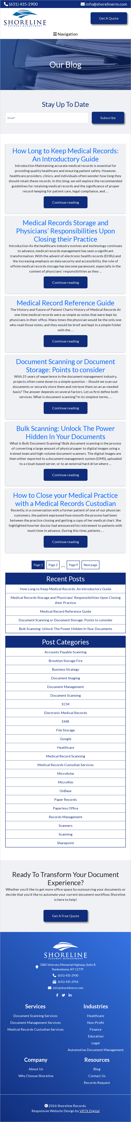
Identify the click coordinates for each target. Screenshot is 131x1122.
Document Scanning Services (35, 1016)
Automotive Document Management (96, 1050)
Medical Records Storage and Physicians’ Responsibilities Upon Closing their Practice (65, 231)
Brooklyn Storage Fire (66, 661)
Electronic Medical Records (65, 713)
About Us (36, 1069)
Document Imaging (65, 678)
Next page (90, 565)
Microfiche (65, 773)
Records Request (97, 1082)
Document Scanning (65, 695)
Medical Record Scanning (65, 756)
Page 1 (38, 565)
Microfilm (65, 782)
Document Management (65, 687)
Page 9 (73, 565)
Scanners (65, 825)
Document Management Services (35, 1022)
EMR (65, 721)
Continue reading (65, 202)
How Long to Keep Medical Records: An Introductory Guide (65, 155)
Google (65, 739)
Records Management (65, 817)
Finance (96, 1029)
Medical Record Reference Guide (65, 303)
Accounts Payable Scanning (65, 652)
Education (96, 1036)
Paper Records (65, 799)
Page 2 (52, 565)
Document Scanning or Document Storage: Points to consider (65, 365)
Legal (95, 1043)
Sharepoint (65, 843)
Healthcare (65, 747)
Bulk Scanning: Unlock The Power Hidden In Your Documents (65, 432)
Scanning (65, 834)
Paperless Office (65, 808)
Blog (96, 1069)
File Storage (65, 730)
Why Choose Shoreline (35, 1076)
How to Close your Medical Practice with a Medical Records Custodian (65, 499)
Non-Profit (95, 1022)
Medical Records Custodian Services (65, 765)
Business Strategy (65, 669)
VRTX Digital (89, 1111)
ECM (65, 704)
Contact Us (97, 1076)
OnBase (65, 791)
